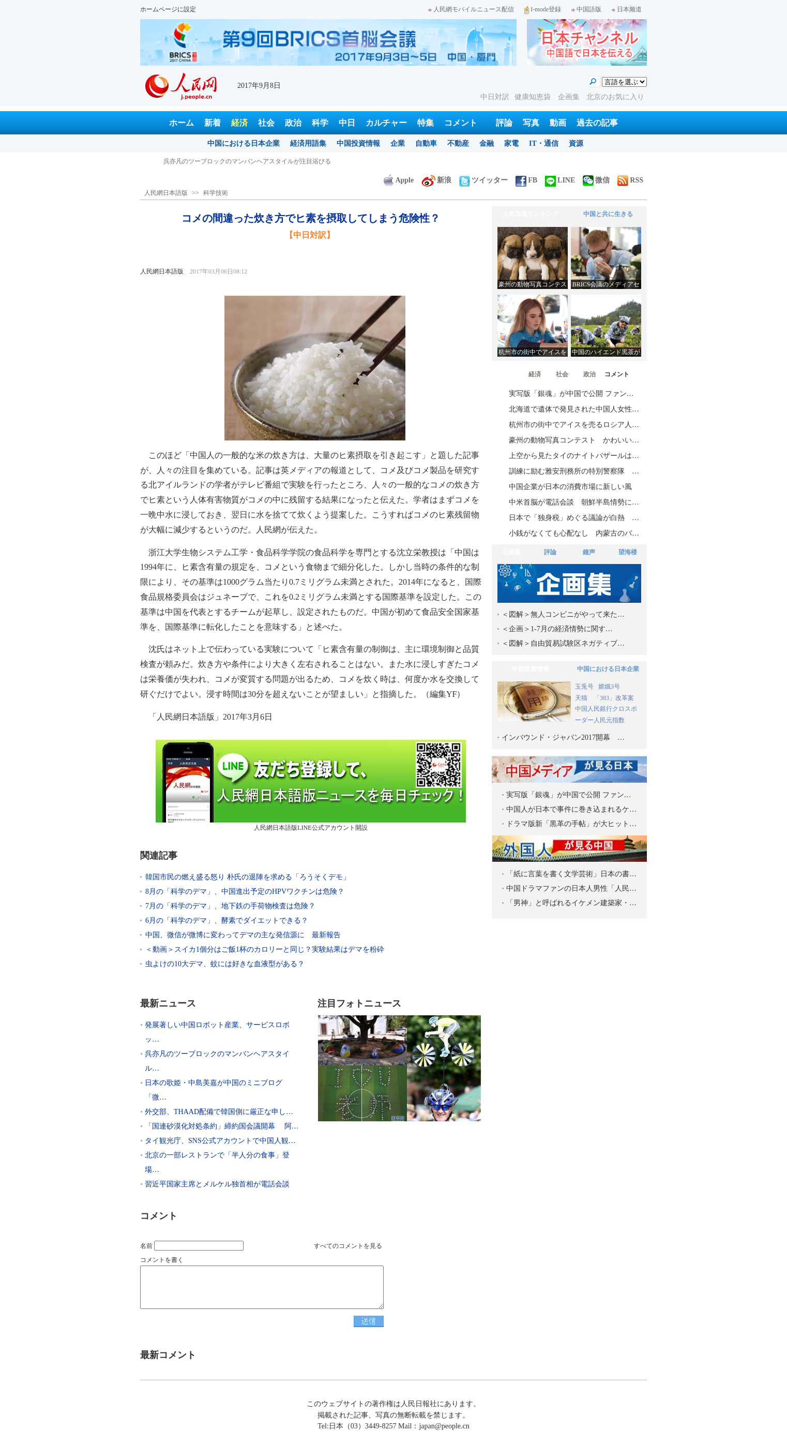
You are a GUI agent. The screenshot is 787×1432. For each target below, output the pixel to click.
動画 (558, 122)
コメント (460, 122)
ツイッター (483, 180)
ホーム (181, 122)
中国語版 (586, 9)
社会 (266, 122)
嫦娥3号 (609, 686)
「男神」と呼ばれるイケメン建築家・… (571, 903)
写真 (531, 122)
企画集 (570, 97)
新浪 (436, 180)
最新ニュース (168, 1003)
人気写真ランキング (530, 214)
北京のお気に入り (615, 97)
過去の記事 (597, 122)
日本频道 (627, 9)
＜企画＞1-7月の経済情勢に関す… (557, 629)
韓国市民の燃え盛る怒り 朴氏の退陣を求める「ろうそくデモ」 (247, 877)
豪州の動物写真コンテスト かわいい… (574, 440)
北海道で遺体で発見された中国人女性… (574, 409)
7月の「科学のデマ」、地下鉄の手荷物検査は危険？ (230, 906)
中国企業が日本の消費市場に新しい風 (570, 487)
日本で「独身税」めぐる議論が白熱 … (574, 518)
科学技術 (215, 192)
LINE (560, 180)
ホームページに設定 (168, 9)
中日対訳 (494, 97)
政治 (293, 122)
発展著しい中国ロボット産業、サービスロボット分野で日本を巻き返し (262, 161)
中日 (347, 122)
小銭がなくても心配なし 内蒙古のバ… (574, 533)
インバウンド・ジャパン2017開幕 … (563, 737)
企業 (397, 143)
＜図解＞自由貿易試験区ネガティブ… (563, 643)
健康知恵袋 (533, 97)
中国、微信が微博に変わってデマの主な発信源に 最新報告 (243, 935)
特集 (425, 122)
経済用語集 (308, 143)
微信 (596, 180)
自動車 (426, 143)
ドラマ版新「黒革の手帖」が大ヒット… (571, 824)
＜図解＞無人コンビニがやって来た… (563, 614)
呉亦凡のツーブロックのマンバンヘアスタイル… (217, 1061)
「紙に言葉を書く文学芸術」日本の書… (571, 874)
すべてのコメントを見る (348, 1246)
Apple (399, 180)
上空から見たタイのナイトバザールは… (574, 456)
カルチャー (386, 122)
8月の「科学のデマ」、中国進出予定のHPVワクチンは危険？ (244, 891)
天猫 (582, 698)
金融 (486, 143)
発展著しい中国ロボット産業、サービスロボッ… (217, 1032)
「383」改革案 (614, 698)
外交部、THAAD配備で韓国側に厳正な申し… (219, 1112)
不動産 (458, 143)
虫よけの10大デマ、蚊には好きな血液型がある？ (225, 964)
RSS (630, 180)
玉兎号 (584, 686)
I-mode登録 (542, 9)
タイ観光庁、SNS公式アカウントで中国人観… (220, 1141)
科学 (320, 122)
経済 (239, 122)
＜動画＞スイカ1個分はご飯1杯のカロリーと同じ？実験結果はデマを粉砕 (264, 949)
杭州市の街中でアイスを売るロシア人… (574, 425)
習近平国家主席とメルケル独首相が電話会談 (217, 1184)
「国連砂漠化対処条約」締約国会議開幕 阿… (222, 1126)
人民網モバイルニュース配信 (471, 9)
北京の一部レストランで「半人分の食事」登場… (217, 1162)
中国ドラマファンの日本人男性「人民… (571, 888)
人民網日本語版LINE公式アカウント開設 (311, 785)
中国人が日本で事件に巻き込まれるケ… (571, 809)
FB (526, 180)
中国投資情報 (358, 143)
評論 (504, 122)
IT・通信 (543, 143)
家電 (511, 143)
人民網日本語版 (166, 192)
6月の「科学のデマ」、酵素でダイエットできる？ (226, 920)
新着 (212, 122)
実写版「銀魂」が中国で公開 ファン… (571, 394)
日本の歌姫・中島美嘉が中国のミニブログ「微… (213, 1090)
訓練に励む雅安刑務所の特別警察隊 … (574, 471)
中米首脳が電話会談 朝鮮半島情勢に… (574, 502)
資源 (576, 143)
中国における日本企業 (243, 143)
